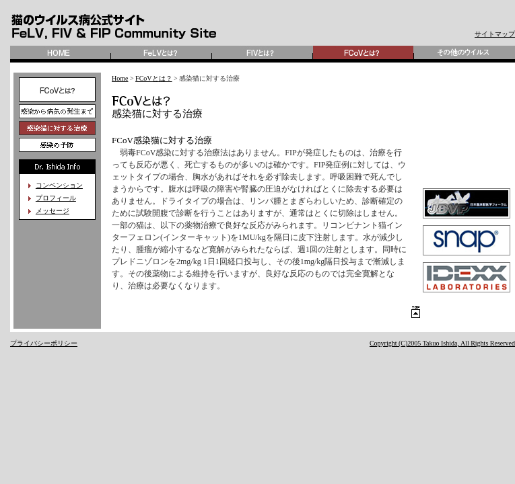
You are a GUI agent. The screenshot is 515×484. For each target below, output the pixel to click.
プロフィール (56, 198)
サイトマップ (495, 34)
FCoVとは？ (153, 78)
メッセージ (52, 210)
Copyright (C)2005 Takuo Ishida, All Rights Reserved (442, 343)
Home (120, 78)
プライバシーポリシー (43, 343)
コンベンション (59, 185)
